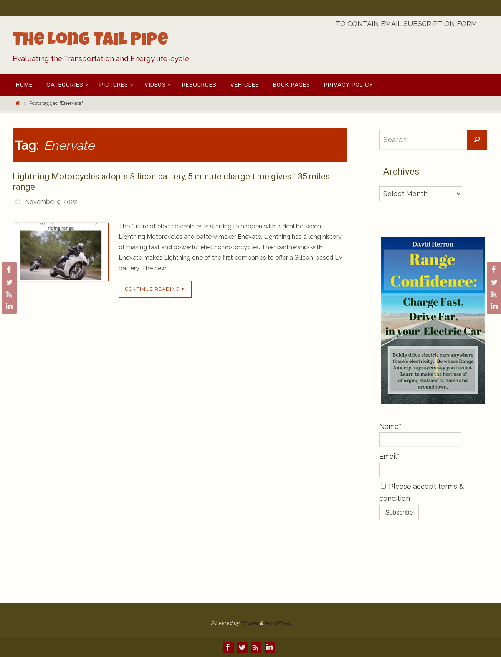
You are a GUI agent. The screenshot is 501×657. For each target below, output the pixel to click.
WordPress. (277, 623)
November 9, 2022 (51, 201)
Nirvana (249, 623)
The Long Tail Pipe (90, 41)
